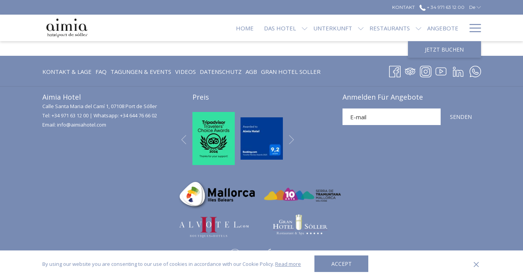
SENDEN (461, 116)
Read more (288, 263)
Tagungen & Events (140, 71)
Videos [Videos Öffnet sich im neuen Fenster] (185, 73)
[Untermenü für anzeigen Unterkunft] (335, 28)
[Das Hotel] (254, 28)
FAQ (101, 71)
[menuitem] (68, 71)
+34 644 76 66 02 (138, 115)
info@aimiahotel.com (81, 124)
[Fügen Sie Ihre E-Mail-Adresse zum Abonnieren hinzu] (392, 116)
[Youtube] (441, 70)
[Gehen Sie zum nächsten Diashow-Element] (291, 140)
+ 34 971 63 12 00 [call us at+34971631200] (442, 7)
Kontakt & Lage (67, 71)
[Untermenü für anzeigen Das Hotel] (278, 28)
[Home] (219, 28)
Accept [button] (341, 263)
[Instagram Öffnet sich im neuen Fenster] (425, 70)
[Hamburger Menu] (472, 28)
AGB (251, 71)
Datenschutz (221, 71)
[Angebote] (417, 28)
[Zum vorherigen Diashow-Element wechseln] (184, 140)
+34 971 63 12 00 (70, 115)
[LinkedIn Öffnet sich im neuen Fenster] (458, 70)
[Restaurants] (364, 28)
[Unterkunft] (306, 28)
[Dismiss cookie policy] (476, 264)
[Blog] (450, 28)
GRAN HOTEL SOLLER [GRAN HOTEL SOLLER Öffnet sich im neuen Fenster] (291, 73)
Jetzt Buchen (444, 49)
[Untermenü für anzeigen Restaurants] (392, 28)
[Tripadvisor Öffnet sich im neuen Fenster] (410, 70)
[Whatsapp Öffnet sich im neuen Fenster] (475, 70)
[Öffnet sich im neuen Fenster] (213, 138)
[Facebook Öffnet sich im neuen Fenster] (395, 70)
